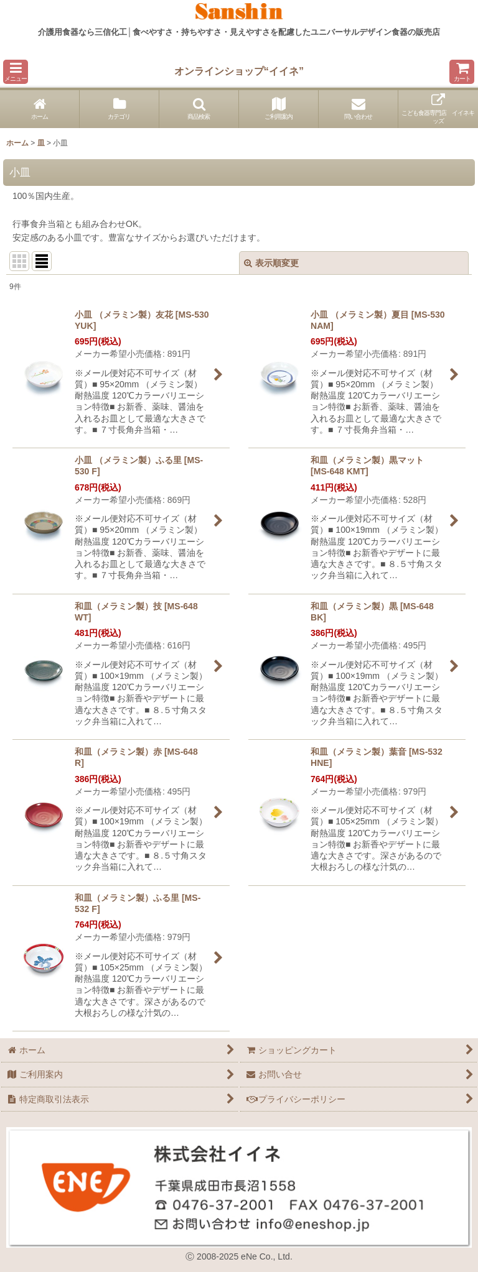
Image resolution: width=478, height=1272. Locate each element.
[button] (15, 72)
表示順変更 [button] (271, 263)
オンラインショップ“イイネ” (239, 70)
